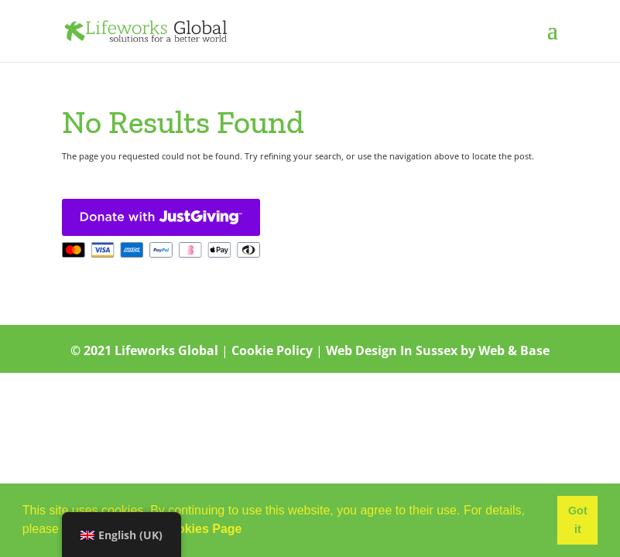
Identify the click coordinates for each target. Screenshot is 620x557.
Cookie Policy (272, 350)
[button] (247, 530)
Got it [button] (577, 519)
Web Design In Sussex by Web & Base (438, 350)
